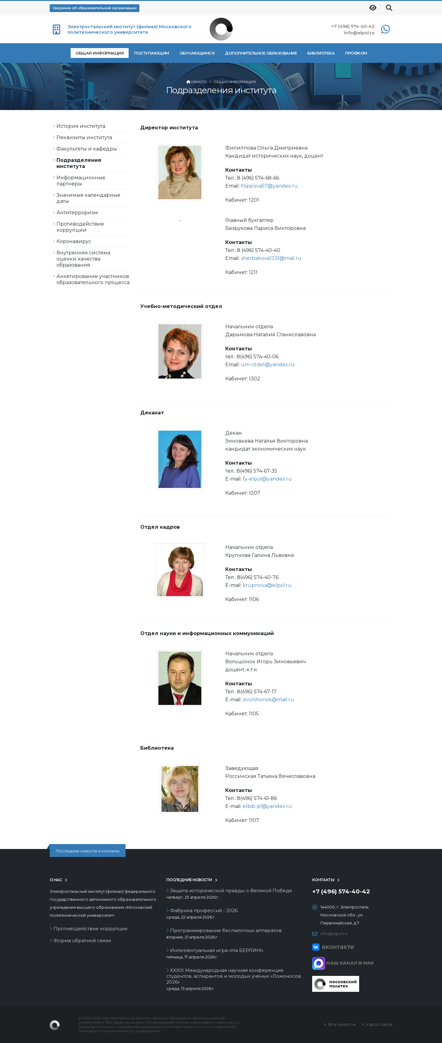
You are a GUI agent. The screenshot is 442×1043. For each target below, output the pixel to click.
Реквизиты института (84, 137)
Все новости (341, 1024)
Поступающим (151, 53)
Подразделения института (78, 163)
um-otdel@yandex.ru (268, 364)
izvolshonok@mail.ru (268, 699)
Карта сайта (378, 1024)
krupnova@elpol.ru (267, 585)
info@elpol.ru (359, 33)
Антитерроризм (77, 212)
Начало (199, 82)
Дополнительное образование (261, 53)
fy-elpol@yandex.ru (267, 479)
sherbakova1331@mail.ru (271, 258)
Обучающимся (197, 53)
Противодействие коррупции (80, 227)
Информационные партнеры (80, 181)
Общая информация (100, 53)
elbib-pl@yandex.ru (267, 806)
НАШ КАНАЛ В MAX (343, 963)
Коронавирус (73, 241)
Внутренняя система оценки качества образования (83, 259)
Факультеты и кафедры (86, 149)
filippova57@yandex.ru (270, 186)
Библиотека (321, 53)
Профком (356, 53)
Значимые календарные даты (88, 198)
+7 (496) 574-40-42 (353, 26)
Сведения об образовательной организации (94, 8)
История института (80, 126)
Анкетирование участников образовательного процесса (93, 279)
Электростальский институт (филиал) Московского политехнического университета (130, 29)
